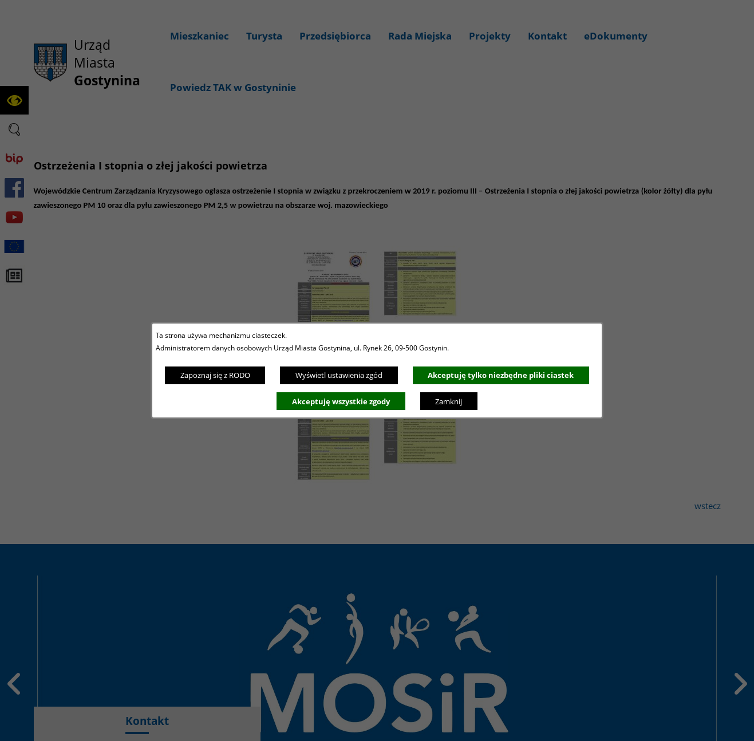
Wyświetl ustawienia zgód (338, 375)
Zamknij (448, 401)
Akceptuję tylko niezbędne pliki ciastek (501, 375)
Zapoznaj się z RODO (215, 375)
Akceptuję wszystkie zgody (341, 401)
